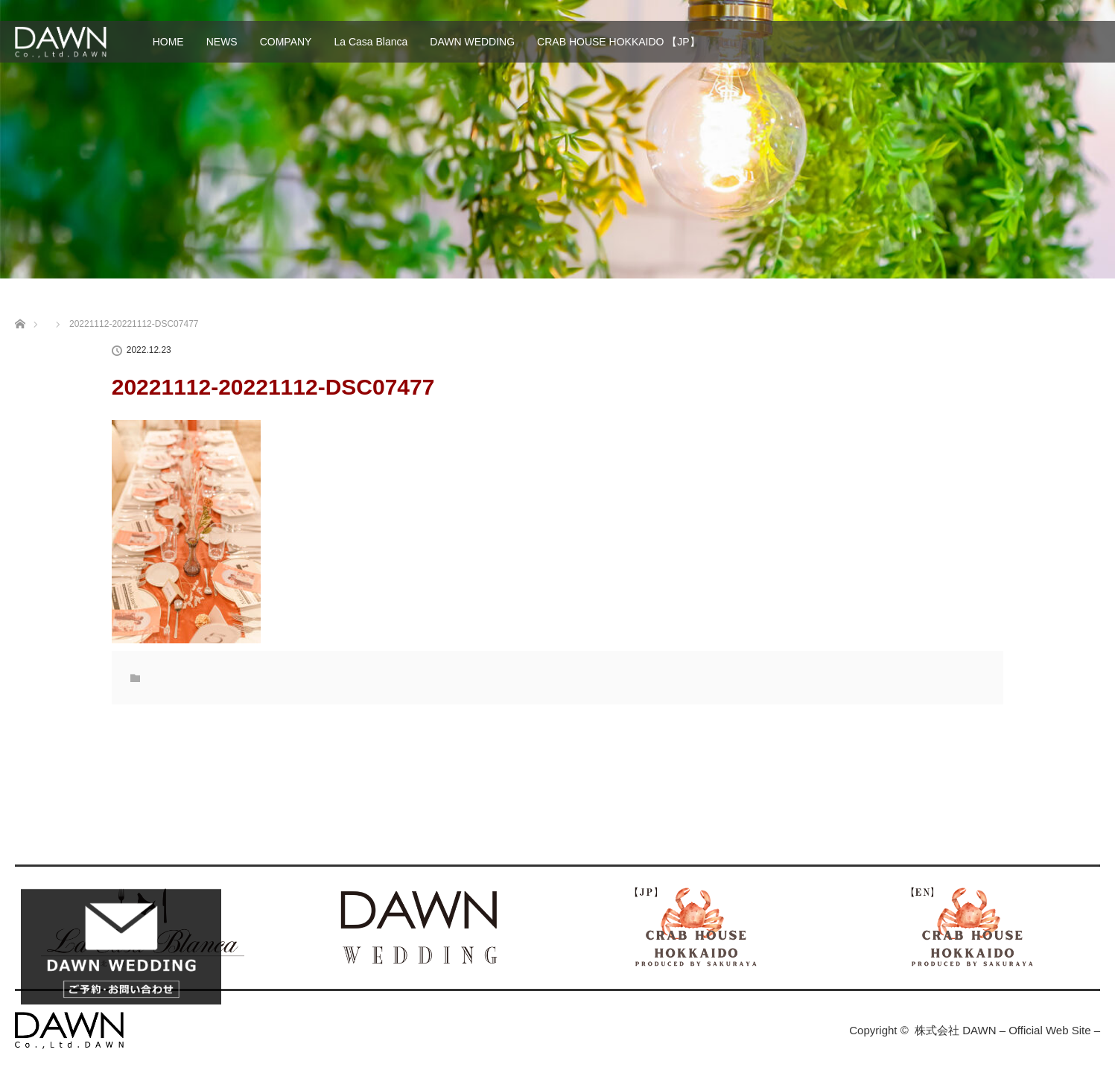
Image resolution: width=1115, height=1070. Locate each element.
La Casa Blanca (370, 42)
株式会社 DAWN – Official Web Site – (1007, 1030)
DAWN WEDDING (472, 42)
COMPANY (286, 42)
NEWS (222, 42)
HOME (168, 42)
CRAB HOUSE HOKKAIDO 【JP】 (618, 42)
